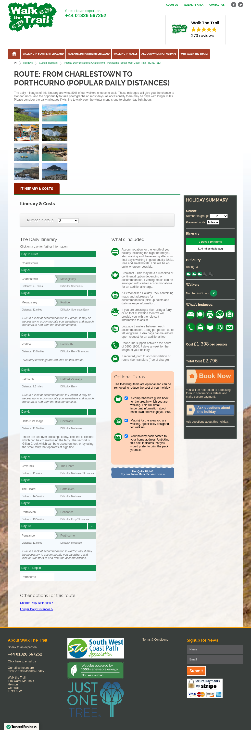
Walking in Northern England (89, 53)
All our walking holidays (158, 53)
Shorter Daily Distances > (36, 603)
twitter (240, 4)
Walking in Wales (125, 53)
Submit (196, 671)
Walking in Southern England (43, 53)
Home (15, 62)
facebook (234, 4)
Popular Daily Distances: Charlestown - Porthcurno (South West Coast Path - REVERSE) (112, 62)
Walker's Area (193, 4)
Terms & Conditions (155, 639)
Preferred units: (196, 222)
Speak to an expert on (85, 13)
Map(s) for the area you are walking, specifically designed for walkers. (149, 424)
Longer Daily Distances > (36, 609)
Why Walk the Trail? (194, 53)
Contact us (217, 4)
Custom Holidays (48, 62)
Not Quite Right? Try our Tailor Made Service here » (143, 473)
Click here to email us (22, 661)
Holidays (28, 62)
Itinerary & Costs (36, 189)
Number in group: (40, 220)
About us (172, 4)
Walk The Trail (32, 17)
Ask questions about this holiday (207, 421)
